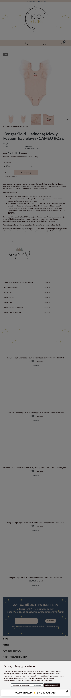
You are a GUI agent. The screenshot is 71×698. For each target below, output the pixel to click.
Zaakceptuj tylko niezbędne (21, 685)
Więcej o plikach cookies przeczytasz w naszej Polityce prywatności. (28, 680)
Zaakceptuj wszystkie (51, 685)
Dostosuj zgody (37, 685)
